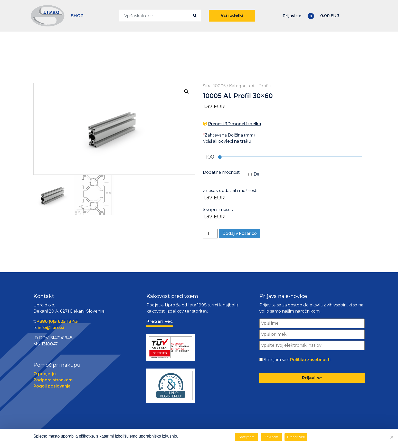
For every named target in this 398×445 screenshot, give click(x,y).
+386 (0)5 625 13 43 (57, 321)
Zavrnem (271, 437)
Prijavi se (292, 15)
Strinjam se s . (297, 360)
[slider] (219, 157)
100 (210, 157)
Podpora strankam (53, 380)
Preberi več (296, 437)
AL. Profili (261, 85)
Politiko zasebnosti (310, 359)
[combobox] (160, 16)
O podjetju (44, 373)
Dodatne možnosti (222, 172)
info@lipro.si (51, 327)
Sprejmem (246, 437)
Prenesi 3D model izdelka (234, 123)
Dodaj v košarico (239, 233)
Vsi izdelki (232, 15)
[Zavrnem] (391, 437)
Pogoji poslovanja (52, 386)
